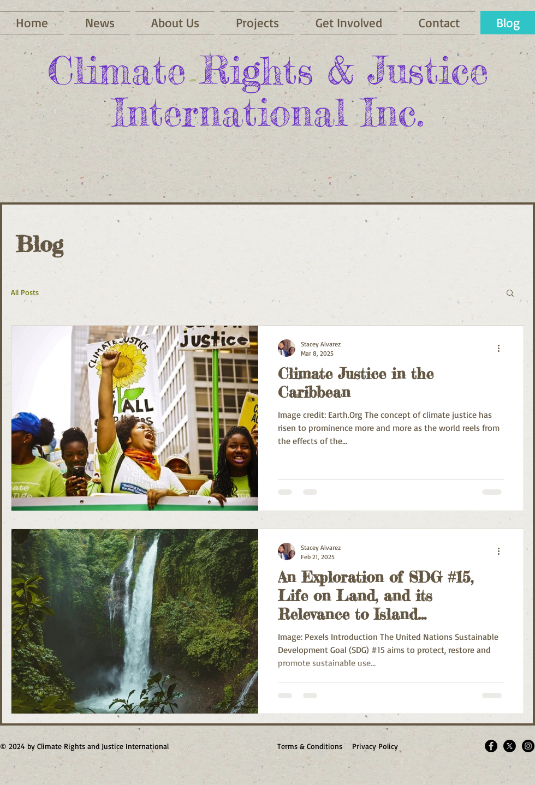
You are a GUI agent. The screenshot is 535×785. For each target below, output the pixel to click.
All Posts (25, 292)
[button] (348, 22)
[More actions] (502, 348)
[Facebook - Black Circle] (491, 746)
